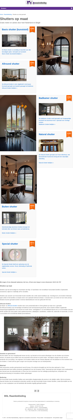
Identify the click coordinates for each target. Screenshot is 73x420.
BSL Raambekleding (13, 417)
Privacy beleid (40, 417)
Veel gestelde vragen (58, 417)
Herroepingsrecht (48, 417)
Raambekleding (8, 14)
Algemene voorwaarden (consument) (27, 417)
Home (1, 14)
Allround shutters (12, 305)
